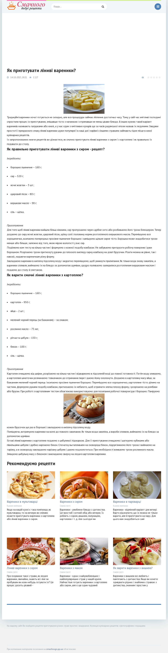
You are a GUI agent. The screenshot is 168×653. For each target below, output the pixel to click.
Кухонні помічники (14, 506)
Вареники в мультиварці (22, 501)
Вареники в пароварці (127, 501)
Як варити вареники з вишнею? (133, 568)
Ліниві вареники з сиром (22, 568)
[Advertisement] (84, 38)
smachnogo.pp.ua (54, 649)
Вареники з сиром (71, 501)
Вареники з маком (71, 568)
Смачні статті (65, 506)
